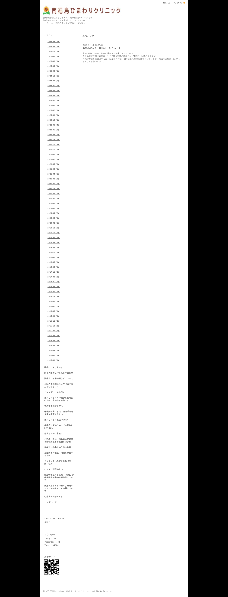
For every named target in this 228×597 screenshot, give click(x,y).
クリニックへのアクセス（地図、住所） (57, 462)
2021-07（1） (54, 159)
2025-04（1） (54, 66)
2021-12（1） (54, 140)
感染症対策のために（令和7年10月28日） (58, 426)
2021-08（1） (54, 154)
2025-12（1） (54, 51)
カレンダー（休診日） (54, 392)
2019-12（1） (54, 228)
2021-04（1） (54, 174)
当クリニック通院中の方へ (56, 420)
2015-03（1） (54, 355)
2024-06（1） (54, 86)
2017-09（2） (54, 277)
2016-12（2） (54, 296)
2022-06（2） (54, 130)
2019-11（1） (54, 233)
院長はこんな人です (53, 367)
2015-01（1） (54, 360)
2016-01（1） (54, 316)
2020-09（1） (54, 193)
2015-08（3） (54, 331)
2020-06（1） (54, 203)
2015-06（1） (54, 341)
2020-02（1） (54, 223)
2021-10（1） (54, 149)
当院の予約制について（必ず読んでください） (58, 385)
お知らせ (48, 35)
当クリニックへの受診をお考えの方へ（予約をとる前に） (58, 399)
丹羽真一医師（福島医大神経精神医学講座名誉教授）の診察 (58, 440)
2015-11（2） (54, 321)
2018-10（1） (54, 252)
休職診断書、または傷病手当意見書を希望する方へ (58, 412)
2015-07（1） (54, 336)
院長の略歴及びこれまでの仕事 (58, 373)
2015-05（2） (54, 345)
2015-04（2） (54, 350)
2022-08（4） (54, 125)
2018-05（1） (54, 262)
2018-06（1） (54, 257)
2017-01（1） (54, 291)
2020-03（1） (54, 218)
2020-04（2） (54, 213)
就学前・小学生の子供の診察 (57, 447)
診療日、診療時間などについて (58, 378)
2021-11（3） (54, 144)
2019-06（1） (54, 238)
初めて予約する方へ (53, 406)
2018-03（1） (54, 267)
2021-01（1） (54, 184)
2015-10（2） (54, 326)
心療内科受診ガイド (53, 496)
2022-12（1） (54, 120)
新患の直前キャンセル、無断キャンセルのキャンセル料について (58, 488)
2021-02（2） (54, 179)
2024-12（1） (54, 76)
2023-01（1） (54, 115)
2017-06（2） (54, 282)
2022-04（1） (54, 135)
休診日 (47, 522)
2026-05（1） (54, 42)
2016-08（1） (54, 301)
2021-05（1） (54, 169)
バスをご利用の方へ (53, 469)
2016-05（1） (54, 311)
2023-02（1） (54, 110)
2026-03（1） (54, 46)
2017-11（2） (54, 272)
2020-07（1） (54, 198)
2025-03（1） (54, 71)
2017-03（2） (54, 287)
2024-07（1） (54, 81)
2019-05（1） (54, 242)
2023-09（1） (54, 95)
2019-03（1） (54, 247)
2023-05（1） (54, 105)
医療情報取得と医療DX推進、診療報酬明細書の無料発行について (59, 477)
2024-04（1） (54, 91)
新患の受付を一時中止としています (102, 48)
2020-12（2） (54, 189)
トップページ (50, 502)
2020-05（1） (54, 208)
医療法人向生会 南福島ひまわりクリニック (70, 591)
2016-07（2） (54, 306)
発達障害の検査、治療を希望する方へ (58, 454)
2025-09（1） (54, 56)
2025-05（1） (54, 61)
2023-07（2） (54, 100)
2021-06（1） (54, 164)
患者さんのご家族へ (53, 433)
